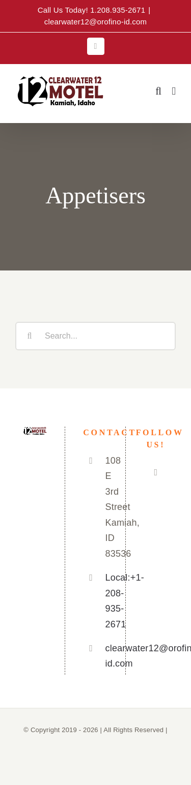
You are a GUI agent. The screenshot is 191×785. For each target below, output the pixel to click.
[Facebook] (155, 472)
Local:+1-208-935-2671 (106, 600)
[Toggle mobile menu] (174, 91)
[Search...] (95, 336)
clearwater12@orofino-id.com (95, 21)
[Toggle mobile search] (158, 91)
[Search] (29, 336)
